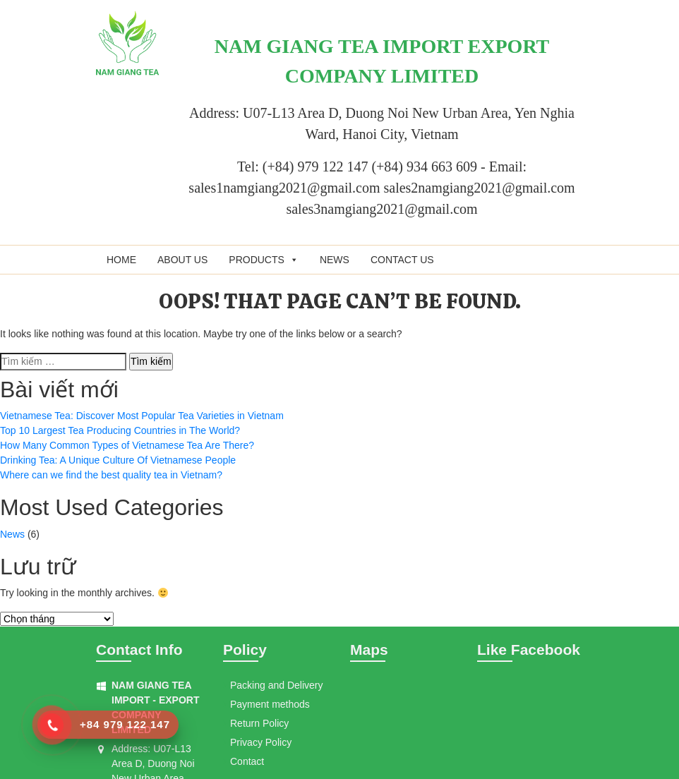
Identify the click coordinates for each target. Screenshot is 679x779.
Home (121, 259)
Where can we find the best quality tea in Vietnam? (111, 475)
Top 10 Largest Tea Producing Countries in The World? (120, 430)
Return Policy (259, 723)
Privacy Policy (261, 742)
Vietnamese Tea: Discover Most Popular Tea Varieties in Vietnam (142, 415)
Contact (247, 761)
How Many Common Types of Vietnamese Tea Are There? (127, 445)
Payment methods (270, 704)
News (334, 259)
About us (182, 259)
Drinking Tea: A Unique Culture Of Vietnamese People (118, 460)
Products (264, 260)
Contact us (402, 259)
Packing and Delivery (276, 685)
